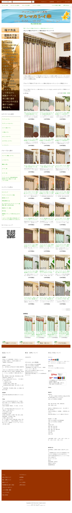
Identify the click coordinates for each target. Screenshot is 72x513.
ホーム (3, 474)
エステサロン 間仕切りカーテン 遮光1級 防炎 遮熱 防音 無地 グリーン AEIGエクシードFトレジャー (52, 326)
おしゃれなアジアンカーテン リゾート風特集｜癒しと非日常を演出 (11, 204)
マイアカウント (22, 474)
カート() (66, 1)
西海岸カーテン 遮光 (6, 208)
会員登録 (51, 1)
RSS (3, 495)
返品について (5, 482)
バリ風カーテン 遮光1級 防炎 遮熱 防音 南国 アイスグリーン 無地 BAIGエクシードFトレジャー (64, 326)
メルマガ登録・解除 (55, 5)
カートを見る (22, 482)
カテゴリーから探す (14, 5)
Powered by (36, 505)
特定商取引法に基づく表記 (8, 484)
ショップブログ (5, 492)
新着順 (68, 93)
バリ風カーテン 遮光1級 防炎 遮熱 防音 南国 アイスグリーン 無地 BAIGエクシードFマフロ (29, 326)
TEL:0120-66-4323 (36, 24)
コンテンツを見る (35, 5)
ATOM (6, 495)
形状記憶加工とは (6, 200)
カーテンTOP (5, 5)
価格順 (64, 93)
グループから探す (25, 5)
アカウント (43, 1)
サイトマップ (5, 192)
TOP (24, 28)
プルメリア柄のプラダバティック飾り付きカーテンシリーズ (40, 28)
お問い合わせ (65, 5)
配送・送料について (6, 479)
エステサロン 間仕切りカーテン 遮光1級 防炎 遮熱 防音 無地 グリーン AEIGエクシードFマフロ (41, 326)
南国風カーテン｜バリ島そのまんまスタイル (11, 214)
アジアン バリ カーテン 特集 (8, 195)
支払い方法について (6, 477)
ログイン (58, 1)
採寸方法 (4, 210)
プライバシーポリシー (7, 487)
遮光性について (5, 197)
